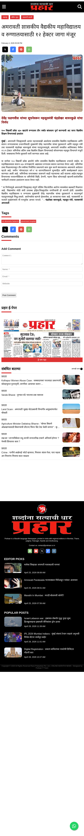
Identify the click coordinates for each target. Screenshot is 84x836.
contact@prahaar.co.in (46, 710)
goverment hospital (28, 385)
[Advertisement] (42, 20)
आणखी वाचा (77, 533)
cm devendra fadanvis (10, 385)
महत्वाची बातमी (27, 57)
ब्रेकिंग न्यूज (14, 57)
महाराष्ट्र (5, 57)
